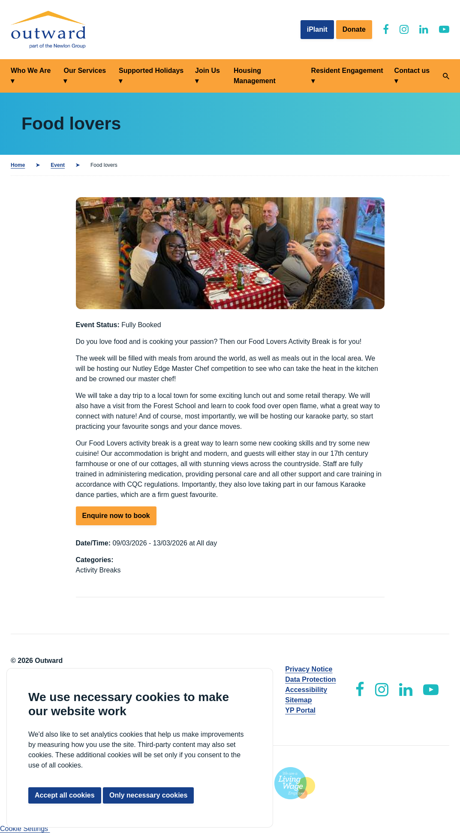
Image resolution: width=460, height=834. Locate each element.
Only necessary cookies (148, 795)
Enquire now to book (116, 515)
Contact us (412, 70)
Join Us (207, 70)
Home (18, 165)
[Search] (446, 76)
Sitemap (298, 700)
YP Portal (300, 710)
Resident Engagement (347, 70)
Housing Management (255, 75)
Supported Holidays (151, 70)
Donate (354, 29)
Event (58, 165)
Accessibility (306, 689)
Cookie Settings (25, 828)
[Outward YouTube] (444, 29)
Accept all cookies (65, 795)
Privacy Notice (308, 669)
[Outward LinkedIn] (423, 29)
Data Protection (310, 679)
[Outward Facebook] (386, 29)
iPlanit (317, 29)
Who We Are (31, 70)
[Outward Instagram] (404, 29)
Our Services (84, 70)
